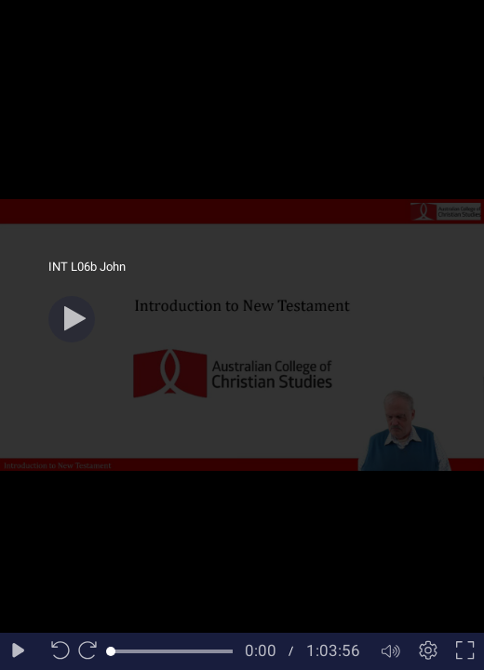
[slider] (172, 651)
